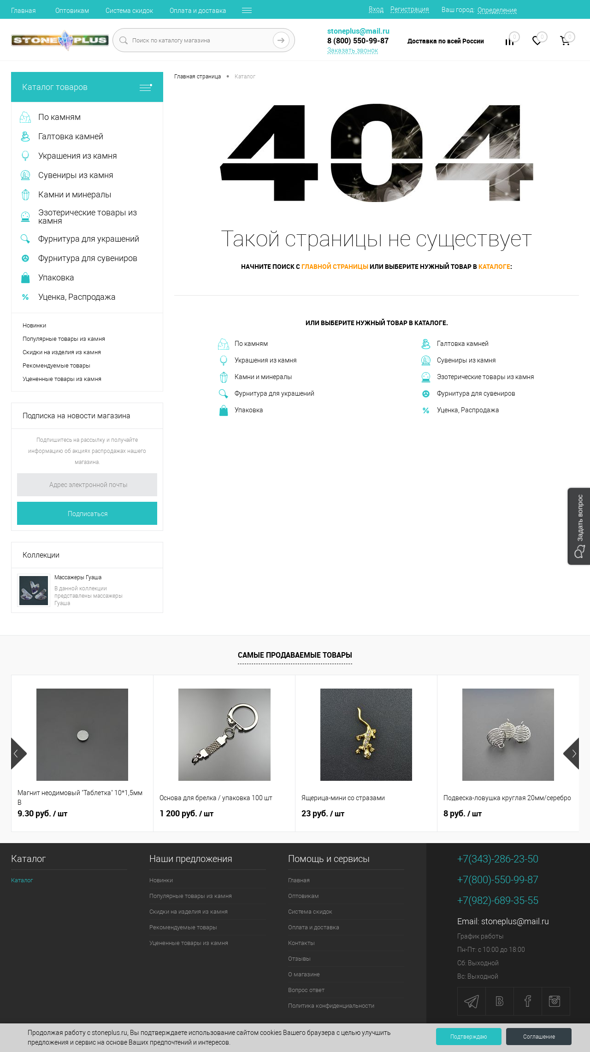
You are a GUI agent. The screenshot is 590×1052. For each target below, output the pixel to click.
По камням (243, 344)
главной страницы (334, 266)
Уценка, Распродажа (459, 410)
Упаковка (240, 410)
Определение (497, 10)
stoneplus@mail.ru (515, 921)
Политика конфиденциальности (331, 1005)
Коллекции (41, 555)
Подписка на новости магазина (76, 415)
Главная (23, 10)
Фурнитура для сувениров (467, 393)
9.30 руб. (42, 813)
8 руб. (462, 813)
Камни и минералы (255, 377)
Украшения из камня (257, 360)
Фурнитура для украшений (266, 393)
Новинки (34, 325)
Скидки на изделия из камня (62, 352)
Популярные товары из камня (64, 338)
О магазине (304, 974)
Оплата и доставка (198, 10)
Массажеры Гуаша (77, 577)
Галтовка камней (454, 344)
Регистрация (409, 9)
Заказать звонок (352, 50)
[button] (578, 526)
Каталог (22, 880)
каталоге (494, 266)
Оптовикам (72, 10)
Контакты (301, 942)
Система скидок (129, 10)
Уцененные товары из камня (62, 378)
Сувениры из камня (458, 360)
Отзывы (299, 958)
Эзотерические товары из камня (477, 377)
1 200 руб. (186, 813)
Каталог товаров (87, 87)
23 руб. (322, 813)
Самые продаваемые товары (295, 655)
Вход (376, 9)
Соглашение (539, 1037)
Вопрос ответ (306, 990)
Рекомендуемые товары (56, 365)
